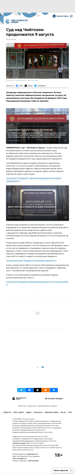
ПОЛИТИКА (22, 406)
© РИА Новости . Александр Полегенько (16, 80)
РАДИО (29, 413)
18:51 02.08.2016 (11, 39)
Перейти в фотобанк (33, 80)
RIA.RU (63, 413)
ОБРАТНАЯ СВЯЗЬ (51, 413)
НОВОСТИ (7, 413)
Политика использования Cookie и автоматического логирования (36, 428)
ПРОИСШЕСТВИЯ (43, 406)
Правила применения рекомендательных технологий (32, 432)
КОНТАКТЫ (38, 413)
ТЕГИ (70, 413)
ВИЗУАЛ (54, 406)
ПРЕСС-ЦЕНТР (18, 413)
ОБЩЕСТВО (32, 406)
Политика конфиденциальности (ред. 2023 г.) (28, 430)
